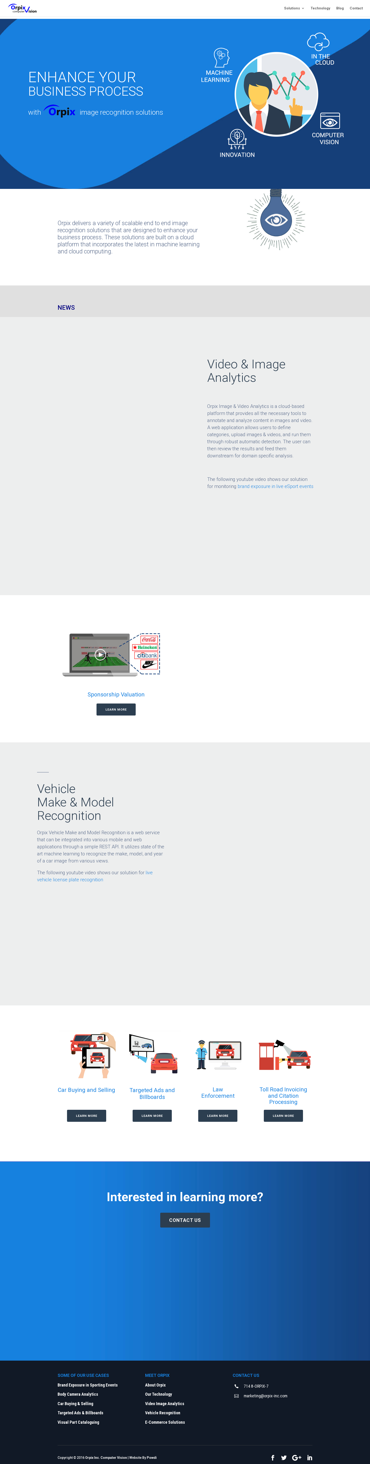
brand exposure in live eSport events (275, 486)
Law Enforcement (218, 1092)
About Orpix (155, 1385)
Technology (320, 8)
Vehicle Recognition (162, 1412)
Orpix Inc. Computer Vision (106, 1458)
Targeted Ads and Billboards (152, 1093)
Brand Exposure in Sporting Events (88, 1385)
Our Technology (158, 1394)
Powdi (152, 1458)
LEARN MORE (116, 709)
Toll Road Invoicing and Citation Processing (283, 1095)
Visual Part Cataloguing (78, 1422)
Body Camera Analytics (78, 1394)
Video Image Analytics (165, 1403)
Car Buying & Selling (75, 1403)
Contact (356, 8)
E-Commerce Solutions (165, 1422)
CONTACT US (185, 1220)
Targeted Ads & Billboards (80, 1412)
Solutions (292, 8)
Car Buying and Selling (86, 1090)
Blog (340, 8)
